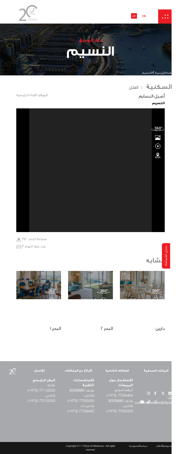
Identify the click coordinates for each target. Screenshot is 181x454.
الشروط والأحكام (164, 446)
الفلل (133, 87)
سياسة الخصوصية (138, 446)
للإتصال (39, 370)
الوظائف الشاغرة (117, 370)
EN (144, 15)
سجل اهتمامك (166, 255)
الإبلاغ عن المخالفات (78, 370)
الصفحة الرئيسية (165, 73)
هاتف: (82, 391)
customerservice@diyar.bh (156, 403)
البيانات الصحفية (156, 370)
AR (134, 15)
